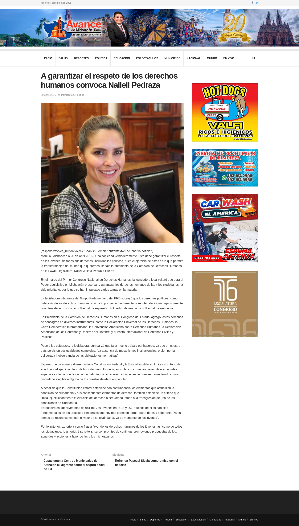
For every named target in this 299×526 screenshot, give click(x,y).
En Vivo (228, 58)
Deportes (81, 58)
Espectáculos (147, 58)
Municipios (172, 58)
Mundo (212, 58)
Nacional (194, 58)
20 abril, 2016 (48, 94)
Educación (122, 58)
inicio (48, 58)
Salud (63, 58)
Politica (101, 58)
